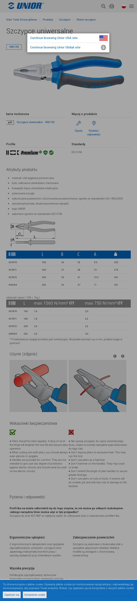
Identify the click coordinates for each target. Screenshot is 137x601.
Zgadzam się (11, 595)
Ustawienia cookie (34, 595)
